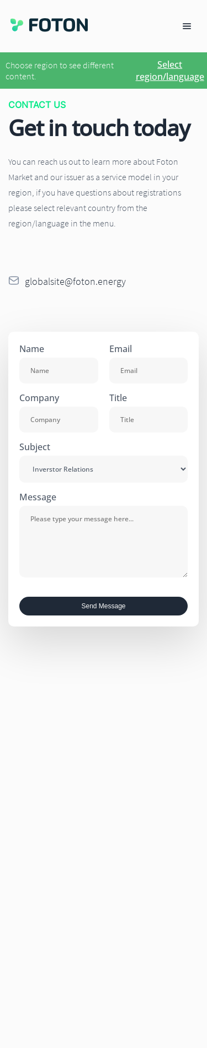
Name (31, 349)
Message (37, 497)
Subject (34, 447)
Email (120, 349)
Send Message (103, 606)
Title (118, 398)
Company (39, 398)
